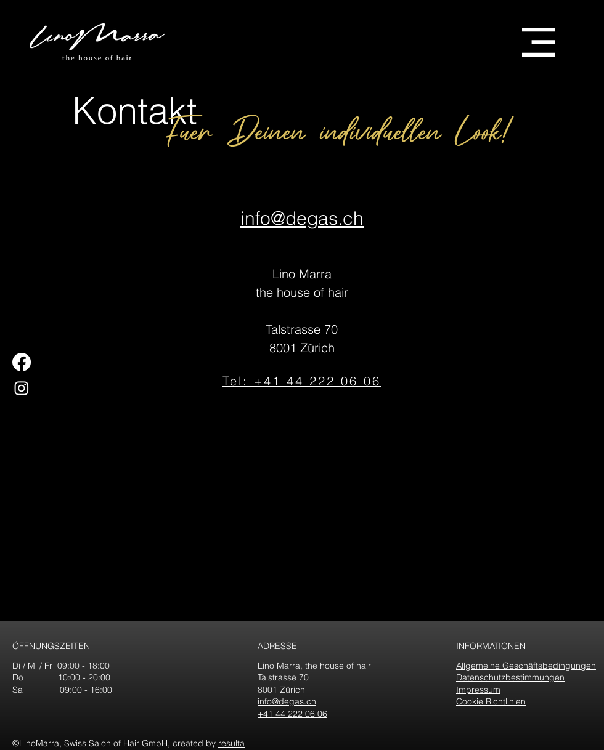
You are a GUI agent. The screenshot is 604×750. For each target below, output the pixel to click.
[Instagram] (21, 388)
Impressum (478, 689)
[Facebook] (21, 362)
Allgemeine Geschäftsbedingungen (526, 665)
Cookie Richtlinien (491, 701)
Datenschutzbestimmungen (510, 677)
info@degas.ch (287, 701)
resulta (231, 743)
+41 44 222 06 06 (292, 713)
